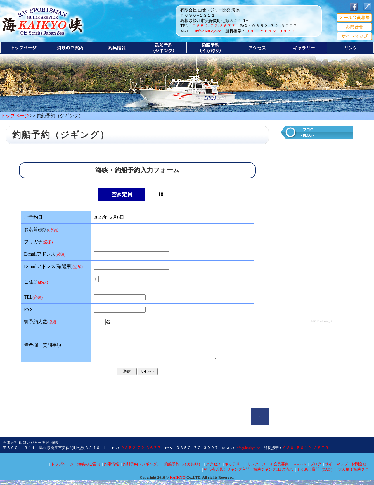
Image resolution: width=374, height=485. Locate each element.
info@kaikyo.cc (208, 31)
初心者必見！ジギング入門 (227, 474)
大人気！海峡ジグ (353, 474)
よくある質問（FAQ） (315, 474)
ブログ (315, 469)
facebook (299, 469)
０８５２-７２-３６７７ (214, 26)
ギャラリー (234, 469)
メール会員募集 (275, 469)
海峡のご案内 (88, 469)
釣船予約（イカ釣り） (183, 469)
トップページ (15, 115)
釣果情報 (111, 469)
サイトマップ (336, 469)
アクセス (213, 469)
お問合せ (358, 469)
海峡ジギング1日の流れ (273, 474)
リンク (253, 469)
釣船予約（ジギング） (142, 469)
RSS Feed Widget (321, 321)
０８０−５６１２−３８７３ (270, 31)
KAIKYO (178, 482)
